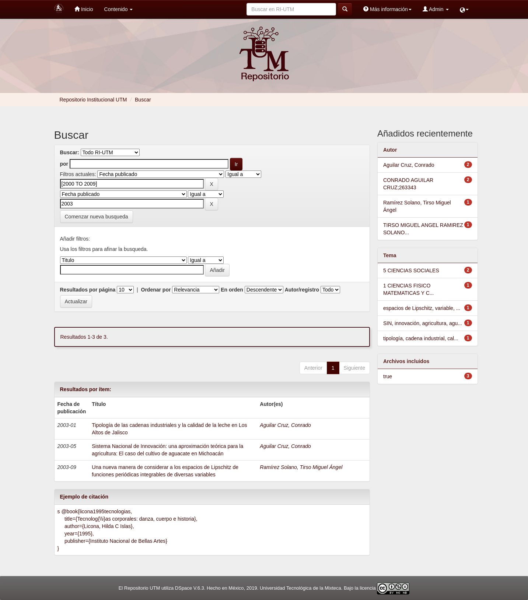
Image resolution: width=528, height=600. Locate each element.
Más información (387, 9)
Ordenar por (156, 290)
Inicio (83, 9)
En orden (232, 290)
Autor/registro (302, 290)
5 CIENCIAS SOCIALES (411, 270)
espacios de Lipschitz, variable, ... (421, 308)
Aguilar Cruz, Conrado (285, 425)
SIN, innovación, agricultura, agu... (422, 323)
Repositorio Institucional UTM (93, 100)
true (387, 376)
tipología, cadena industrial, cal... (420, 338)
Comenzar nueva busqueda (96, 217)
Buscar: (69, 152)
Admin (436, 9)
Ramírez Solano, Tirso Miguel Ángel (301, 467)
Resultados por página (88, 290)
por (64, 164)
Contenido (118, 9)
